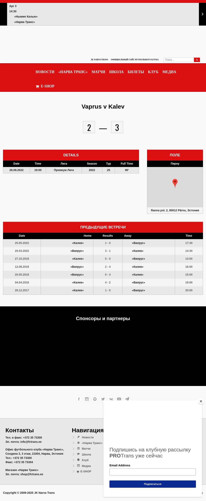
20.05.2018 (22, 274)
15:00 (189, 274)
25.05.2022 (22, 243)
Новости (45, 72)
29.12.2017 (22, 290)
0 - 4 (108, 274)
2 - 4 (108, 266)
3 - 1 (108, 250)
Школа (116, 72)
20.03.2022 (22, 250)
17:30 (189, 243)
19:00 (189, 282)
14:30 (189, 250)
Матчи (98, 72)
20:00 (189, 290)
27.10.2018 (22, 258)
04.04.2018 (22, 282)
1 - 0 (108, 243)
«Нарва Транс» (73, 72)
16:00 (189, 266)
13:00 (189, 258)
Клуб (153, 72)
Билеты (136, 72)
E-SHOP (45, 86)
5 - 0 (108, 258)
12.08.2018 (22, 266)
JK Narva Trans (99, 59)
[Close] (201, 401)
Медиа (169, 72)
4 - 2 (108, 282)
